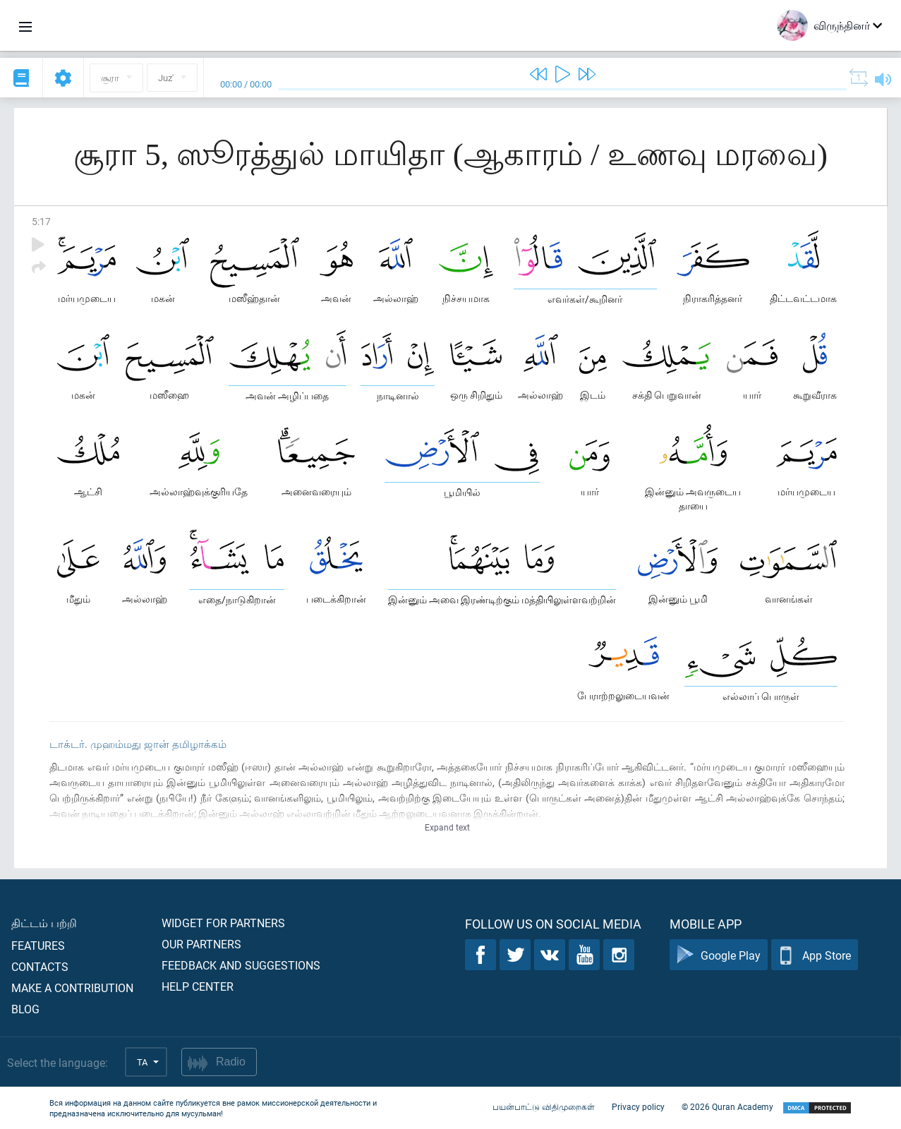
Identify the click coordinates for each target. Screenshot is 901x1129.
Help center (198, 986)
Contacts (39, 966)
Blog (25, 1008)
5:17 (41, 221)
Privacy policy (638, 1106)
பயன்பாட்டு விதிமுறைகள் (543, 1106)
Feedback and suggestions (241, 965)
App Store (814, 955)
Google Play (719, 955)
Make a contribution (72, 987)
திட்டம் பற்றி (44, 922)
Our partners (201, 943)
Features (38, 945)
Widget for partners (223, 922)
